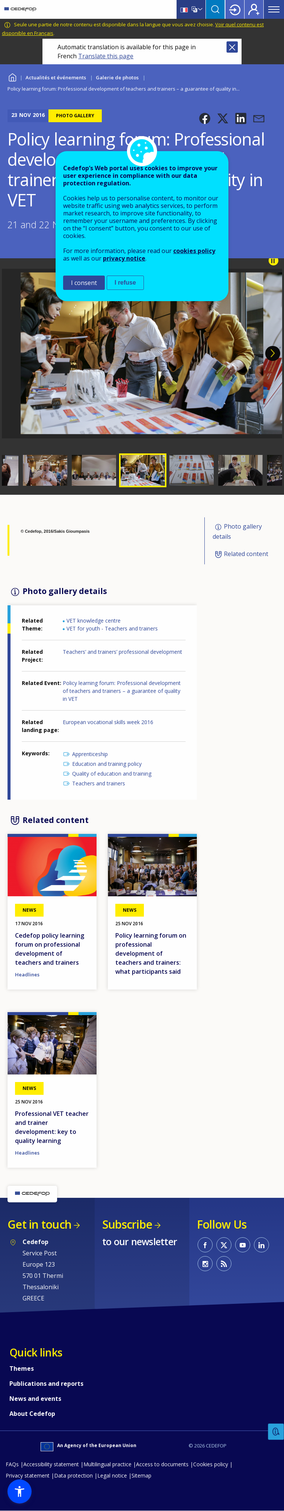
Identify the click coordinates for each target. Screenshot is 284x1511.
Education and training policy (107, 763)
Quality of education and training (111, 773)
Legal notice (112, 1475)
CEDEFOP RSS (223, 1263)
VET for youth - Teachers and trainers (112, 628)
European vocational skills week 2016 (108, 722)
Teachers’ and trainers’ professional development (122, 651)
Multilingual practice (107, 1464)
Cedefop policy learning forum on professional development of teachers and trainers (49, 949)
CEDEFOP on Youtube (242, 1244)
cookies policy (194, 251)
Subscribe (127, 1224)
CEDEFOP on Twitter (223, 1244)
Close (232, 47)
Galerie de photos (117, 77)
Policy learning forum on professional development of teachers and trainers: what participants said (150, 953)
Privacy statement (28, 1475)
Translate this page (105, 56)
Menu (273, 9)
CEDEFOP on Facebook (205, 1244)
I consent (84, 283)
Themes (21, 1368)
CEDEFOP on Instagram (205, 1263)
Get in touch (39, 1224)
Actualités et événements (56, 77)
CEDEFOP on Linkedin (261, 1244)
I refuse (125, 282)
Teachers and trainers (98, 783)
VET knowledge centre (93, 620)
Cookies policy (210, 1464)
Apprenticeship (90, 754)
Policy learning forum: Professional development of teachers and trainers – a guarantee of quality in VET (122, 690)
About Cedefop (32, 1413)
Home (12, 76)
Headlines (27, 974)
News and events (35, 1398)
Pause (273, 260)
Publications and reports (46, 1383)
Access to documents (162, 1464)
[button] (204, 118)
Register (254, 9)
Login (234, 9)
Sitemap (141, 1475)
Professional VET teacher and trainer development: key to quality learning (52, 1127)
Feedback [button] (276, 1432)
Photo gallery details (237, 532)
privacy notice (124, 258)
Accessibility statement (51, 1464)
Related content (246, 554)
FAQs (12, 1464)
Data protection (73, 1475)
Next (272, 353)
